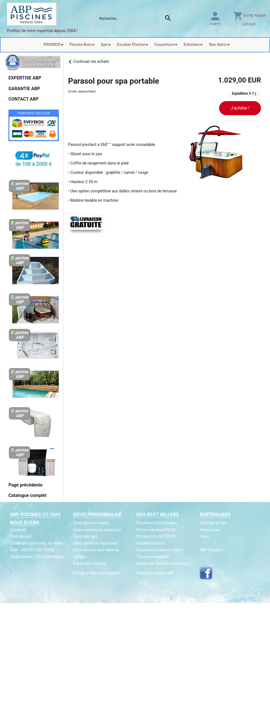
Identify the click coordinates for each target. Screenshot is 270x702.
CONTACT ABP (23, 99)
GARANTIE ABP (24, 88)
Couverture (164, 44)
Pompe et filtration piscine (96, 573)
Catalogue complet (27, 495)
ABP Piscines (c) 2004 (35, 514)
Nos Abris (217, 44)
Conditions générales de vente (36, 543)
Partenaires (210, 530)
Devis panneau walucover (95, 543)
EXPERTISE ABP (24, 78)
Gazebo (79, 556)
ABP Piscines (211, 550)
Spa (104, 44)
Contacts (18, 530)
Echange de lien (213, 523)
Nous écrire (24, 522)
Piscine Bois (80, 44)
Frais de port (21, 536)
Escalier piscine (150, 543)
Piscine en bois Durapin (156, 523)
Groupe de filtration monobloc (162, 563)
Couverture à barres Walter (159, 550)
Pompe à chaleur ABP (155, 573)
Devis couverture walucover (97, 530)
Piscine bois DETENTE (155, 536)
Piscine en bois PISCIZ (156, 530)
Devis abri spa (85, 536)
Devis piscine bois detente (96, 550)
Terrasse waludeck (152, 556)
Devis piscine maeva (91, 523)
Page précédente (25, 485)
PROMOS (52, 44)
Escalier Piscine (131, 44)
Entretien (192, 44)
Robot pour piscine (89, 563)
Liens (204, 536)
